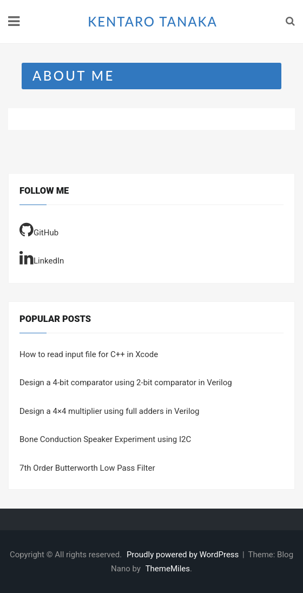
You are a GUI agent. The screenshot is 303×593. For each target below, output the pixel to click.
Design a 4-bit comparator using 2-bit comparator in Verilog (125, 382)
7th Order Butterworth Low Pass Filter (87, 468)
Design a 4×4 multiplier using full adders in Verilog (109, 411)
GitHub (38, 229)
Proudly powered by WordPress (184, 554)
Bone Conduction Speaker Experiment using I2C (105, 439)
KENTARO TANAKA (153, 21)
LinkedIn (41, 257)
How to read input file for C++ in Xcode (88, 354)
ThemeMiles (168, 569)
